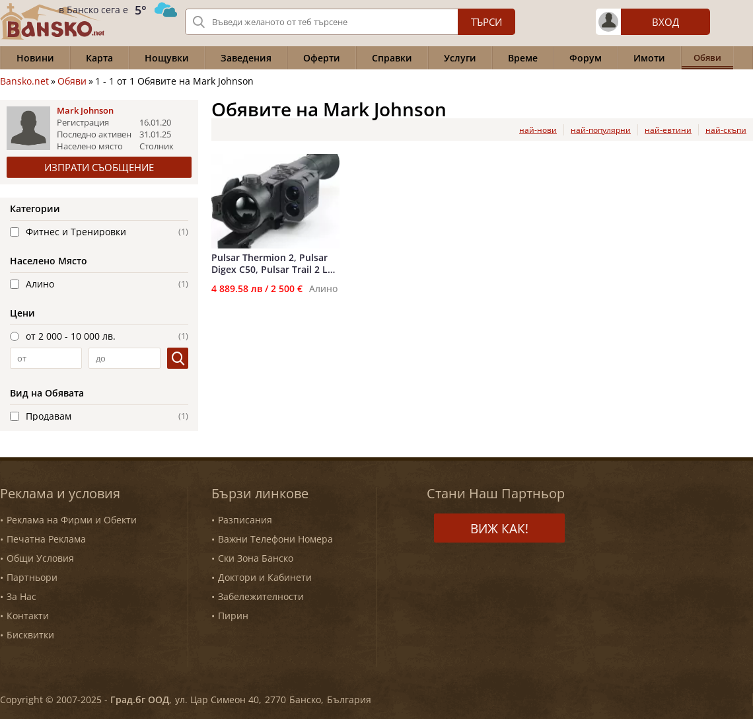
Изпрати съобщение (99, 167)
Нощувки (167, 58)
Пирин (233, 615)
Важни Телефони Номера (275, 539)
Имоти (649, 58)
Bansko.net (24, 81)
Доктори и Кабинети (265, 577)
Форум (585, 58)
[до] (125, 358)
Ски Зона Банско (255, 558)
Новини (35, 58)
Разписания (245, 519)
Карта (99, 58)
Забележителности (261, 596)
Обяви (72, 81)
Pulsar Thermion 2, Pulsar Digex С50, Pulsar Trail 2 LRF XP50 (274, 264)
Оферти (321, 58)
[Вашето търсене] (350, 22)
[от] (46, 358)
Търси (486, 21)
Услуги (460, 58)
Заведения (246, 58)
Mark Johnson (85, 110)
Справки (392, 58)
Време (523, 58)
